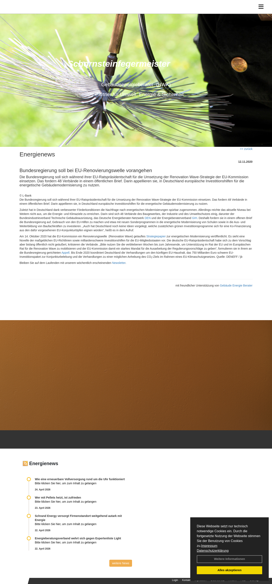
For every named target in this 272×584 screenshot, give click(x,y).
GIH (194, 218)
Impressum (209, 546)
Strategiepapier (156, 236)
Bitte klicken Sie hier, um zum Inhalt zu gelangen (65, 483)
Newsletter (118, 262)
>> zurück (246, 148)
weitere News (120, 563)
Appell (65, 252)
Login (175, 580)
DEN (148, 218)
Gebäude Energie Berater (236, 285)
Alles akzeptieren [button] (229, 570)
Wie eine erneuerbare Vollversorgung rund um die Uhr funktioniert (80, 479)
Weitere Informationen (229, 559)
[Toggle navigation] (261, 12)
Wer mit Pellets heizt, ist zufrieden (58, 497)
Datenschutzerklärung (213, 550)
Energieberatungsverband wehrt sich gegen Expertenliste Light (78, 538)
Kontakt (186, 580)
